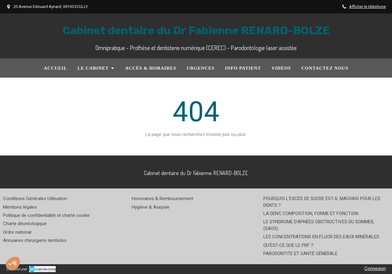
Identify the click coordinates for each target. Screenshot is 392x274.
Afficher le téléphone (367, 6)
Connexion (375, 268)
